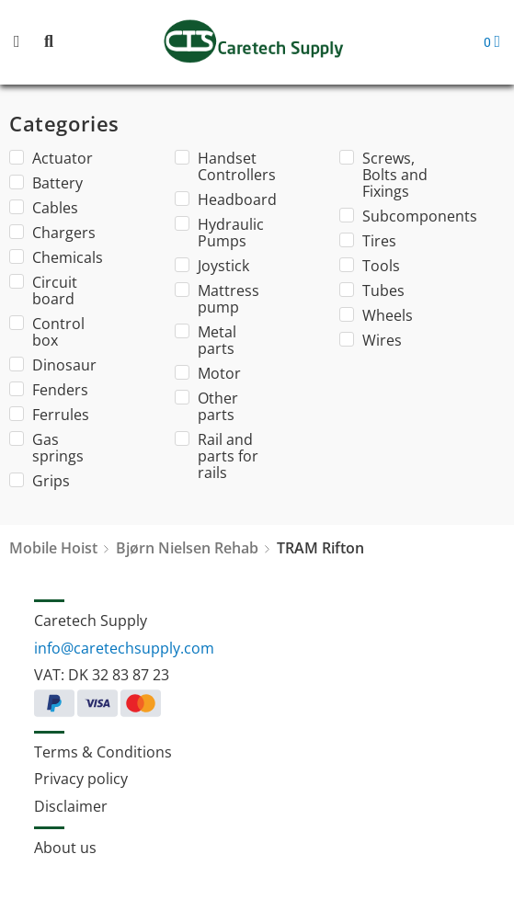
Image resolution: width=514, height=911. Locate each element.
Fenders (48, 389)
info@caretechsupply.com (124, 648)
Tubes (372, 290)
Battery (46, 183)
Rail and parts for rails (216, 456)
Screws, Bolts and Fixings (383, 174)
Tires (367, 241)
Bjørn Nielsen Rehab (187, 548)
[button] (27, 42)
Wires (370, 340)
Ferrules (49, 414)
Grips (39, 481)
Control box (47, 331)
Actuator (51, 158)
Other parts (206, 406)
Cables (43, 207)
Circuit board (43, 290)
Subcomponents (386, 216)
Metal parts (205, 340)
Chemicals (56, 257)
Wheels (376, 315)
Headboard (221, 199)
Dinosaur (53, 365)
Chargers (52, 232)
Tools (369, 265)
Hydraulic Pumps (219, 232)
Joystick (212, 265)
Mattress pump (217, 298)
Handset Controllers (221, 166)
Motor (208, 373)
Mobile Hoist (53, 548)
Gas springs (46, 447)
